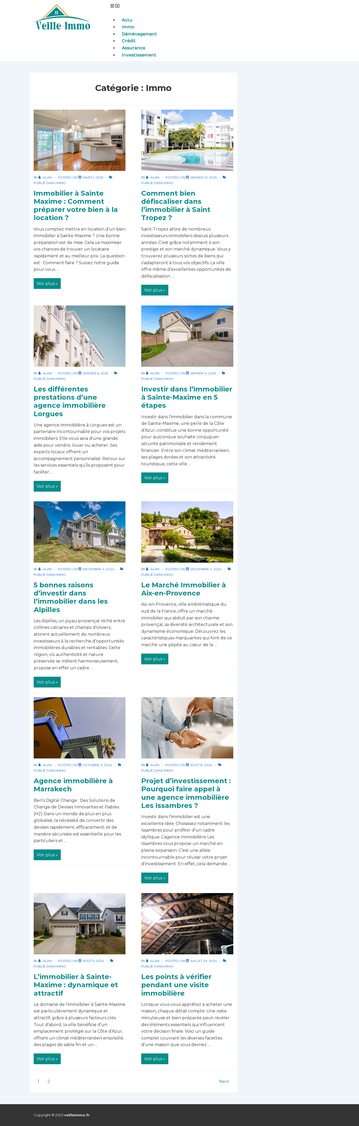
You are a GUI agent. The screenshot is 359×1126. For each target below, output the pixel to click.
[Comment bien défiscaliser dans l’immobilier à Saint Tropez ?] (203, 177)
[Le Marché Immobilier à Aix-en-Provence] (206, 569)
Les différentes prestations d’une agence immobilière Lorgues (70, 401)
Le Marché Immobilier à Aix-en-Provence (183, 589)
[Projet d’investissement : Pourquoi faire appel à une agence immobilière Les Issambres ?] (201, 765)
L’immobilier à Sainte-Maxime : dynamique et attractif (76, 984)
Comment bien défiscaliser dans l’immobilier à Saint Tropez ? (175, 205)
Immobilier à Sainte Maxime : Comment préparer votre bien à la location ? (76, 205)
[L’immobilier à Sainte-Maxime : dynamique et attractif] (93, 961)
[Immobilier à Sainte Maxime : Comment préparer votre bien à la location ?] (93, 177)
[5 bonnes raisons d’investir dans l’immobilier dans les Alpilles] (98, 569)
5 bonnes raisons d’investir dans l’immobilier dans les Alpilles (71, 597)
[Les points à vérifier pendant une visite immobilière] (203, 961)
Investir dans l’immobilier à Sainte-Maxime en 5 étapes (186, 397)
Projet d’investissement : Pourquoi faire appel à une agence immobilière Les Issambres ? (186, 793)
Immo (61, 183)
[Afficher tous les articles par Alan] (45, 177)
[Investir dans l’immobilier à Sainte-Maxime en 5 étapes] (203, 373)
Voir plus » (47, 282)
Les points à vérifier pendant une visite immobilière (176, 984)
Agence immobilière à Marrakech (73, 785)
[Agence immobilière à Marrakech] (97, 765)
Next (224, 1081)
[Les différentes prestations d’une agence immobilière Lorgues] (95, 373)
